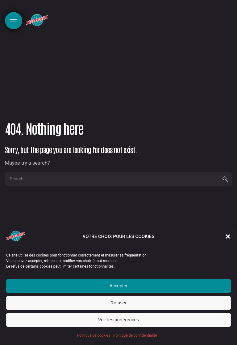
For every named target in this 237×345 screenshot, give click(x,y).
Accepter (118, 285)
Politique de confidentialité (135, 335)
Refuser (118, 302)
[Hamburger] (13, 20)
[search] (225, 179)
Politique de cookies (93, 335)
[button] (228, 236)
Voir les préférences (118, 319)
